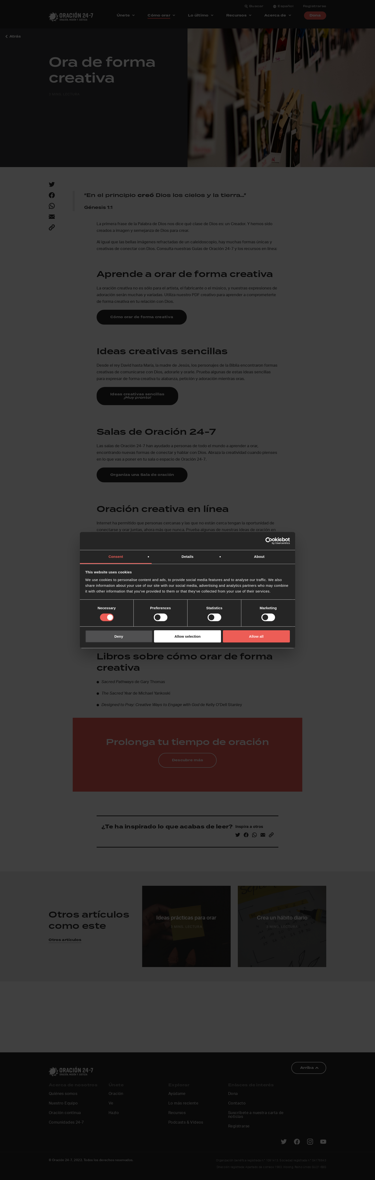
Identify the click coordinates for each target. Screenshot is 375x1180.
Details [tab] (187, 556)
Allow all (256, 636)
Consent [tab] (116, 556)
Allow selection (187, 636)
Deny (118, 636)
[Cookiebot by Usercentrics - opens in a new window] (269, 540)
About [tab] (259, 556)
